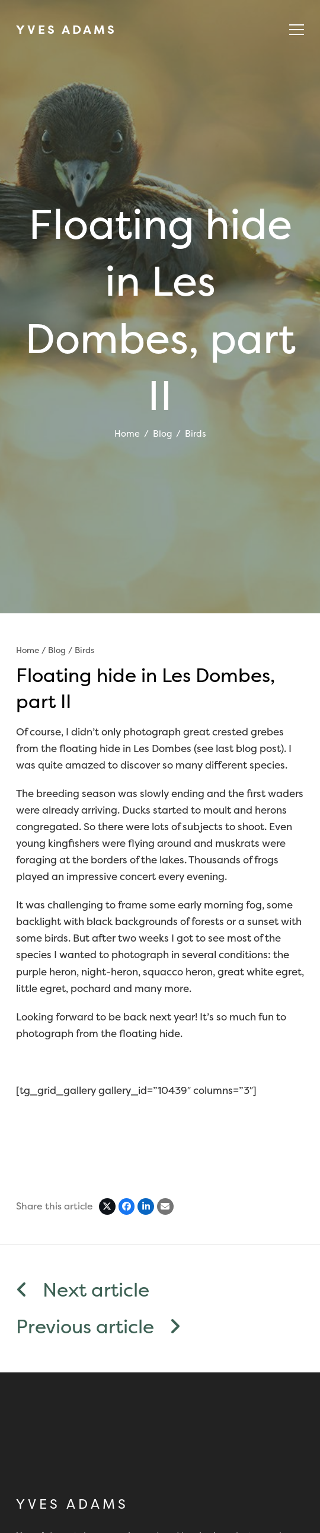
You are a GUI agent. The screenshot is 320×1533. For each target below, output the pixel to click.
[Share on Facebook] (127, 1206)
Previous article (98, 1327)
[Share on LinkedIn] (145, 1206)
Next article (82, 1290)
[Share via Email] (165, 1206)
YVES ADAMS (66, 29)
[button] (296, 29)
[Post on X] (107, 1206)
